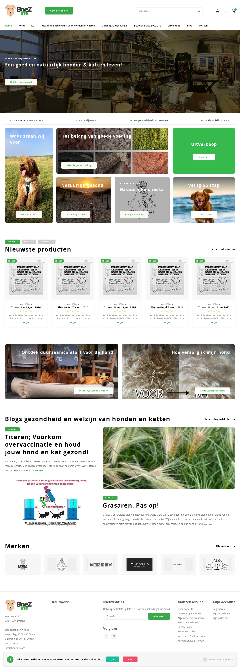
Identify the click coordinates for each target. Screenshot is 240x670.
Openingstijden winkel (115, 28)
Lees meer (38, 474)
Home (8, 28)
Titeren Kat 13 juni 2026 (73, 310)
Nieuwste (13, 244)
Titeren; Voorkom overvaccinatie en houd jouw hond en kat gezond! (46, 448)
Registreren (219, 612)
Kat (33, 28)
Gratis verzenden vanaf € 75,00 (26, 123)
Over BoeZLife (185, 612)
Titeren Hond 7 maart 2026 (214, 310)
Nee (130, 659)
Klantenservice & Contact (191, 644)
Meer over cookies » (221, 659)
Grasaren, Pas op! (131, 509)
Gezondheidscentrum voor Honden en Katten (68, 28)
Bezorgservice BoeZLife (147, 28)
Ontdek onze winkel (21, 84)
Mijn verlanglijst (221, 621)
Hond (21, 28)
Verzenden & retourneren (191, 639)
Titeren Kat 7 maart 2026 (120, 310)
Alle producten (223, 251)
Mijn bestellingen (221, 617)
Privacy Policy (185, 630)
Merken (203, 28)
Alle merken (225, 549)
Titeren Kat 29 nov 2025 (25, 310)
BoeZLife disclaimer (188, 626)
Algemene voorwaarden (191, 621)
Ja (113, 659)
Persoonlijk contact (86, 123)
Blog (189, 28)
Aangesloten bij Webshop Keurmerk (149, 123)
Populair (29, 244)
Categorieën (59, 11)
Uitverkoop (174, 28)
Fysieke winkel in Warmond (215, 123)
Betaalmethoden (187, 635)
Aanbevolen (46, 244)
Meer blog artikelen (220, 422)
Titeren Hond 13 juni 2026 (167, 310)
